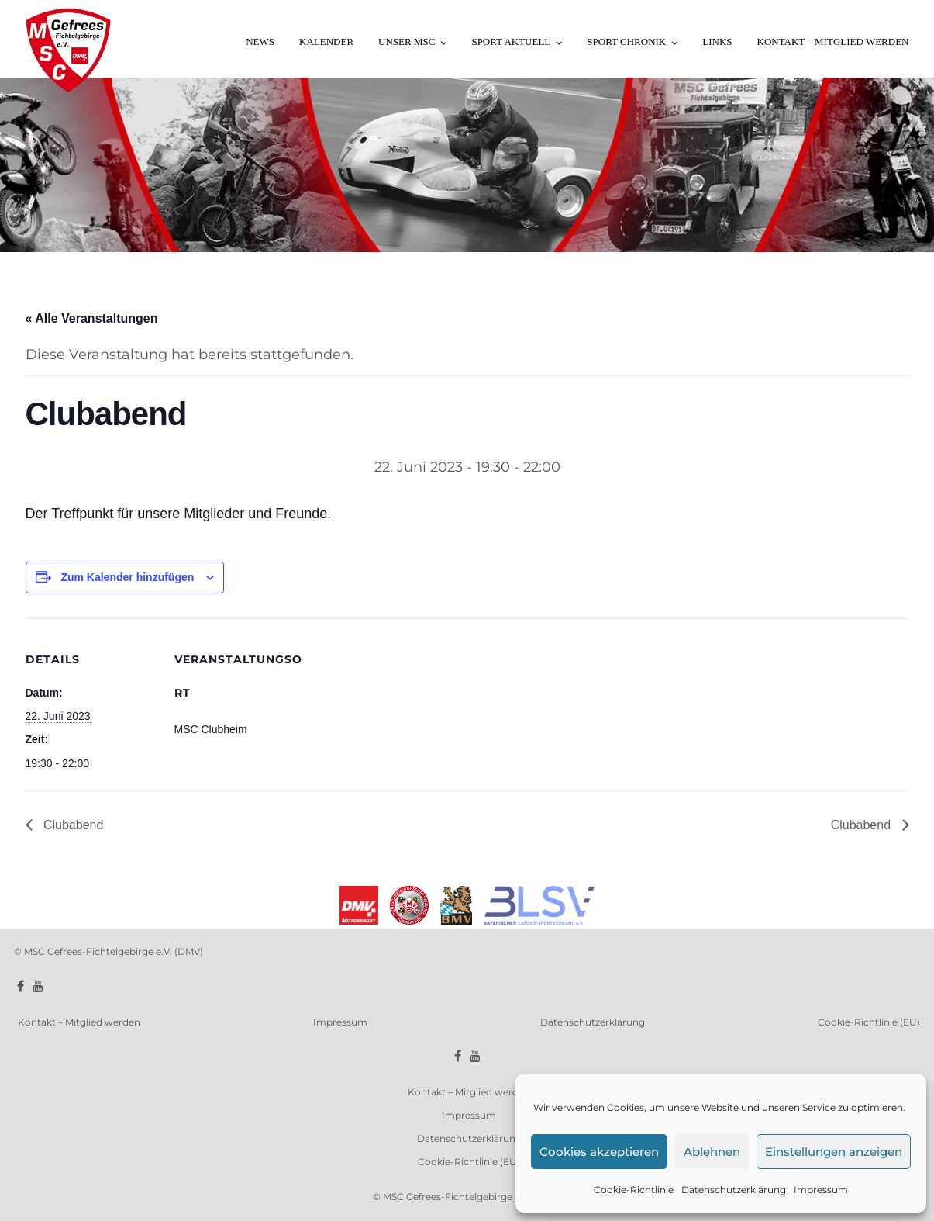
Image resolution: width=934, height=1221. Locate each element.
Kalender (326, 41)
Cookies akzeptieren (599, 1151)
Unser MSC (406, 41)
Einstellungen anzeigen (833, 1151)
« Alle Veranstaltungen (92, 318)
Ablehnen (712, 1151)
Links (717, 41)
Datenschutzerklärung (733, 1189)
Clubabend (72, 825)
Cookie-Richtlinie (634, 1189)
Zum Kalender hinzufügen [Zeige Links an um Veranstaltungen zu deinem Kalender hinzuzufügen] (127, 577)
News (260, 41)
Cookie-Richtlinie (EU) (869, 1022)
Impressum (821, 1189)
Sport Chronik (626, 41)
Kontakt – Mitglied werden (833, 41)
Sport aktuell (510, 41)
